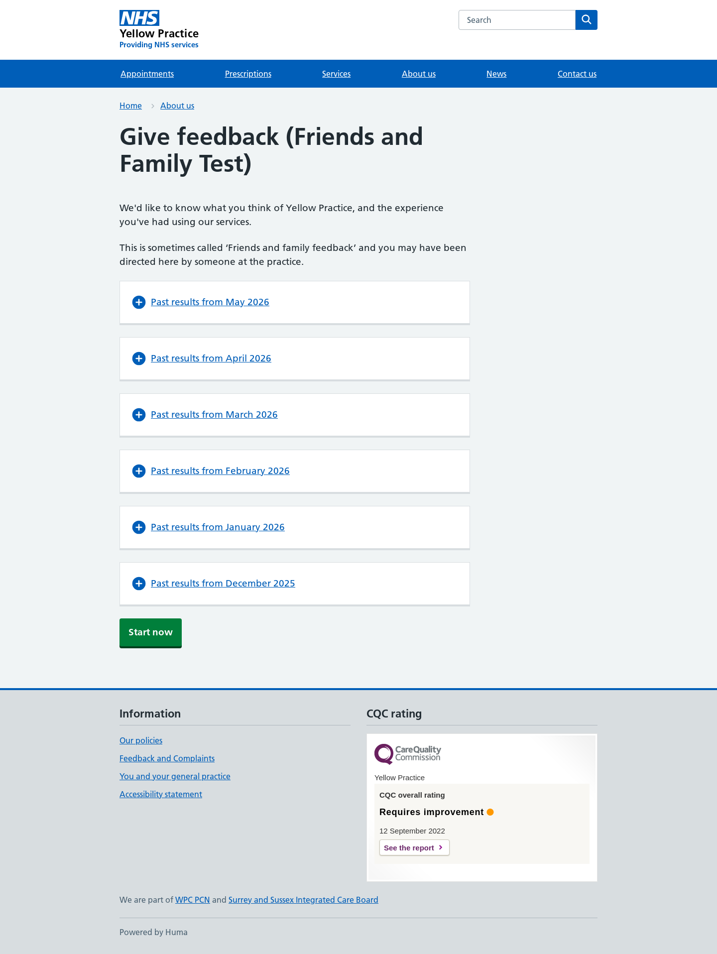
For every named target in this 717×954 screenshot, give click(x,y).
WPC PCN (192, 900)
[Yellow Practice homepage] (159, 30)
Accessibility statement (161, 794)
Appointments (147, 74)
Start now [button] (150, 632)
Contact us (577, 74)
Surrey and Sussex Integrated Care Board (303, 900)
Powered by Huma (154, 932)
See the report (409, 847)
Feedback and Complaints (167, 758)
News (496, 74)
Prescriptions (248, 74)
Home (131, 106)
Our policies (141, 740)
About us (419, 74)
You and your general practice (175, 776)
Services (336, 74)
